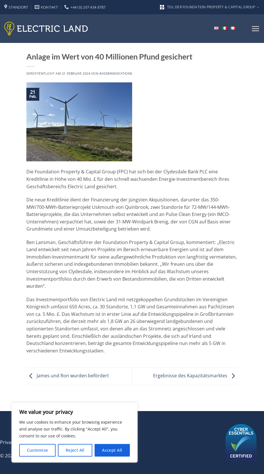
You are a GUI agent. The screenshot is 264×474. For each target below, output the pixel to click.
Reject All (75, 450)
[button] (255, 29)
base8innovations (115, 73)
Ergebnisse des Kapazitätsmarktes (195, 376)
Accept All (112, 450)
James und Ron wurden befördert (67, 376)
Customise (37, 450)
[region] (74, 432)
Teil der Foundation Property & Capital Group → (210, 7)
